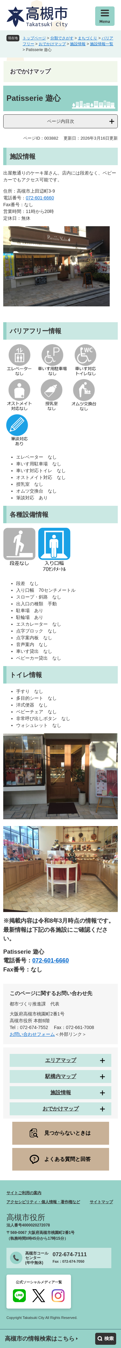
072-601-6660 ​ (40, 197)
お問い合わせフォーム (32, 1034)
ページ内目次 (60, 121)
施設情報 (78, 44)
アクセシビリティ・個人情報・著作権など (43, 1202)
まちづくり (87, 38)
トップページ (34, 38)
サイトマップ (101, 1202)
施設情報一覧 (101, 44)
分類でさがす (62, 38)
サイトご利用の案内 (23, 1193)
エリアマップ (60, 1060)
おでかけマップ (52, 44)
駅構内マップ (60, 1076)
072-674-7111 (70, 1254)
